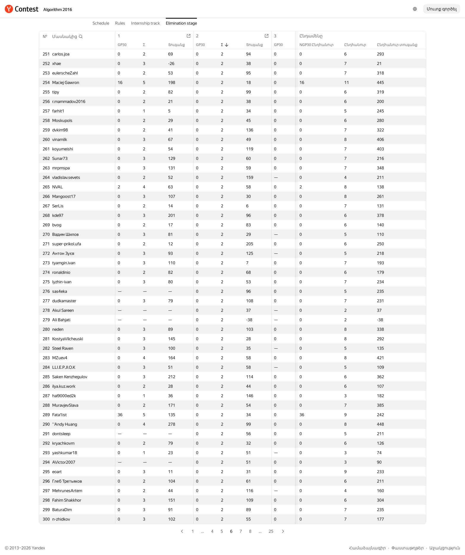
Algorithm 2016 (57, 9)
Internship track (145, 23)
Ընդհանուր (358, 44)
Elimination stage (181, 23)
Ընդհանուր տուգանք (400, 44)
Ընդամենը (314, 36)
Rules (120, 23)
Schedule (101, 23)
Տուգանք (179, 44)
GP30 (125, 44)
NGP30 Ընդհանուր (320, 44)
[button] (67, 36)
